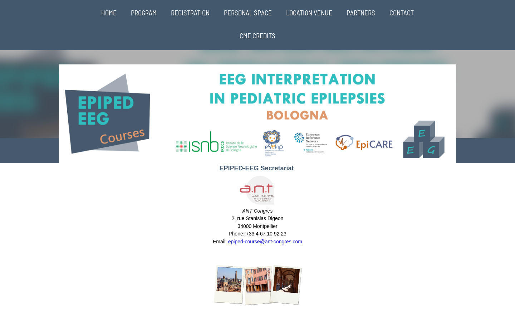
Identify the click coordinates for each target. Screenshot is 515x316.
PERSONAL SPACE (248, 13)
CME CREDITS (257, 35)
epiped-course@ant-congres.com (265, 241)
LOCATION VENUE (309, 13)
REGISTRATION (190, 13)
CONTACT (401, 13)
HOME (109, 13)
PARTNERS (361, 13)
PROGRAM (144, 13)
